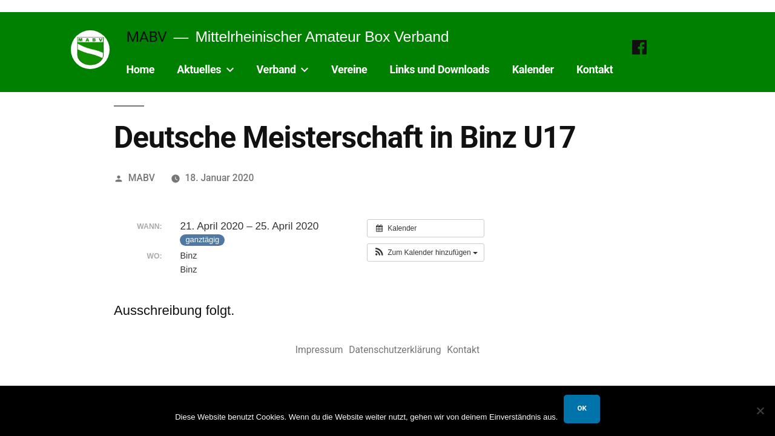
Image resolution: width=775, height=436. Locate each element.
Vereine (349, 69)
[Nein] (760, 411)
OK (581, 408)
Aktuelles (199, 69)
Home (140, 69)
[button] (426, 252)
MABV (146, 36)
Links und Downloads (440, 69)
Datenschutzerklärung (395, 349)
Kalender (533, 69)
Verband (276, 69)
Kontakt (594, 69)
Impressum (319, 349)
